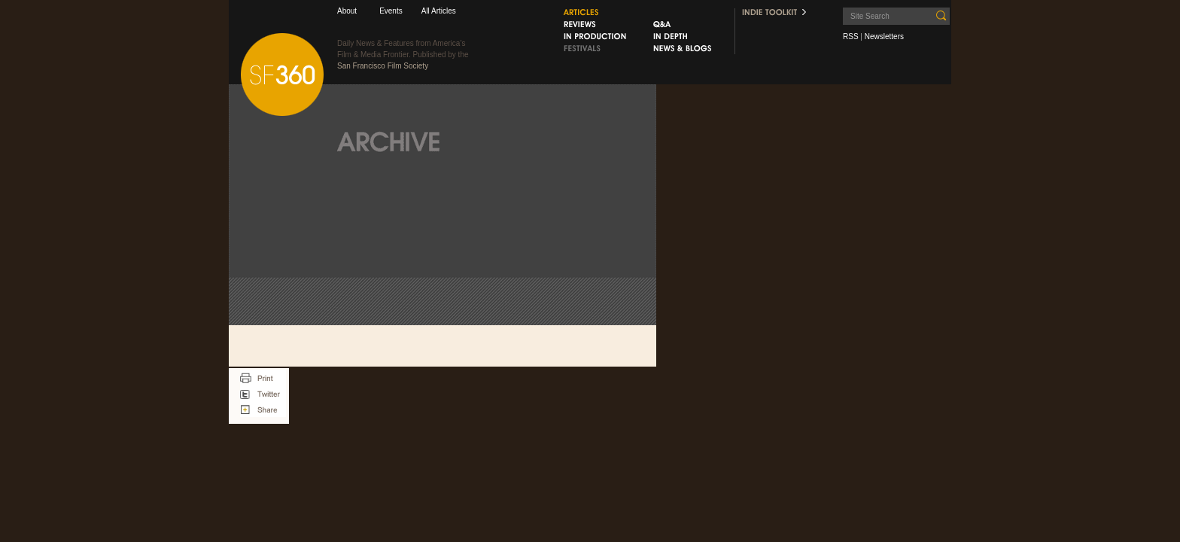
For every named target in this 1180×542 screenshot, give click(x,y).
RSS (851, 36)
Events (391, 11)
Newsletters (884, 36)
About (347, 11)
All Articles (438, 11)
